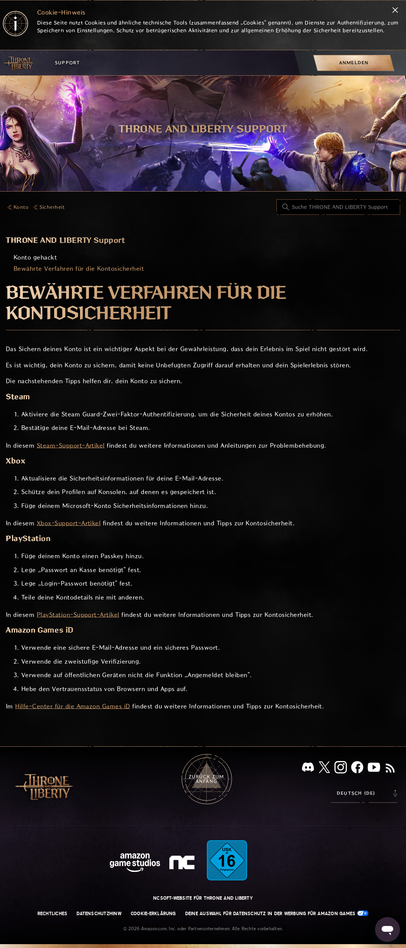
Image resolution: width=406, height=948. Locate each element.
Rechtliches (53, 913)
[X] (324, 768)
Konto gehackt (35, 257)
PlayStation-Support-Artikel (78, 615)
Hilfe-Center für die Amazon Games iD (72, 706)
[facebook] (357, 768)
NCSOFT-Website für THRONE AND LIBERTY (203, 898)
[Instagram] (340, 768)
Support (67, 62)
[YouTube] (374, 768)
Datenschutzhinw (99, 913)
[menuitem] (353, 62)
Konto (21, 207)
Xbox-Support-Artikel (69, 523)
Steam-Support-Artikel (71, 445)
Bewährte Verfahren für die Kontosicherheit (79, 268)
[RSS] (390, 768)
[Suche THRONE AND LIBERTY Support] (338, 207)
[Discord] (308, 768)
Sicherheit (52, 207)
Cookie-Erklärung (153, 913)
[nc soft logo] (183, 864)
